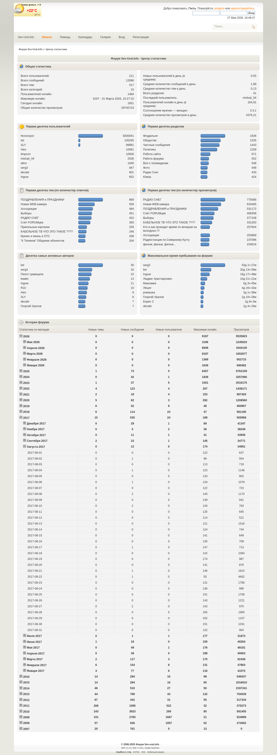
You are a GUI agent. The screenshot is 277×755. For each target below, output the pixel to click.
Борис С (148, 301)
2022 (26, 388)
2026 (26, 336)
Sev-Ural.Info (26, 37)
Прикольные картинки (35, 227)
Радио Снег (150, 172)
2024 (26, 377)
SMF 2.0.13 (126, 748)
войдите (219, 8)
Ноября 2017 (35, 429)
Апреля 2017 (36, 653)
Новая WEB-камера (34, 204)
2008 (26, 723)
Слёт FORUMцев (32, 222)
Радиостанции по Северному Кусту (166, 239)
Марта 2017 (35, 659)
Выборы (26, 213)
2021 (26, 394)
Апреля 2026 (36, 348)
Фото (146, 167)
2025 (26, 371)
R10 (23, 288)
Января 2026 (35, 365)
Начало (47, 37)
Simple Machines (152, 748)
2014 (26, 688)
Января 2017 (35, 670)
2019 (26, 406)
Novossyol (27, 135)
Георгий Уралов (31, 306)
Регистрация (141, 37)
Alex (23, 149)
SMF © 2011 (138, 748)
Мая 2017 (33, 647)
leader (25, 278)
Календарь (85, 37)
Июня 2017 (34, 642)
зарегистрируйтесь (242, 8)
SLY (23, 145)
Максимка (149, 283)
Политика (149, 149)
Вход (122, 37)
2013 (26, 694)
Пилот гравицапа (32, 274)
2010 (26, 711)
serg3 (24, 167)
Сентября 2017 (37, 440)
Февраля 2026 (37, 359)
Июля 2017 (34, 636)
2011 (26, 705)
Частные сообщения (156, 145)
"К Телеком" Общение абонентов (42, 240)
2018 (26, 412)
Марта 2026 (35, 353)
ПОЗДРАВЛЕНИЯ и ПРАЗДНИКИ (42, 199)
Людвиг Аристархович (157, 278)
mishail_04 (249, 97)
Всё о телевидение (155, 163)
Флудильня (150, 135)
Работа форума (153, 158)
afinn (24, 163)
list (22, 140)
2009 (26, 717)
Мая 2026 (33, 342)
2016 (26, 676)
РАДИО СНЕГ (30, 218)
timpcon (26, 154)
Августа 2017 (36, 446)
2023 (26, 383)
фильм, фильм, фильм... (159, 244)
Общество (150, 140)
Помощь (65, 37)
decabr (25, 172)
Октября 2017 (36, 435)
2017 (26, 417)
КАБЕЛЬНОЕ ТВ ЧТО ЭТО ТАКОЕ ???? (47, 231)
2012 (26, 700)
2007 (26, 729)
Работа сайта (152, 154)
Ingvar (25, 176)
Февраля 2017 (37, 665)
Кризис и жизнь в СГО (35, 236)
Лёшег (147, 288)
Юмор (147, 176)
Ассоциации (29, 208)
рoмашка (149, 292)
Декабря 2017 (36, 423)
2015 (26, 682)
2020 (26, 400)
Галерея (105, 37)
